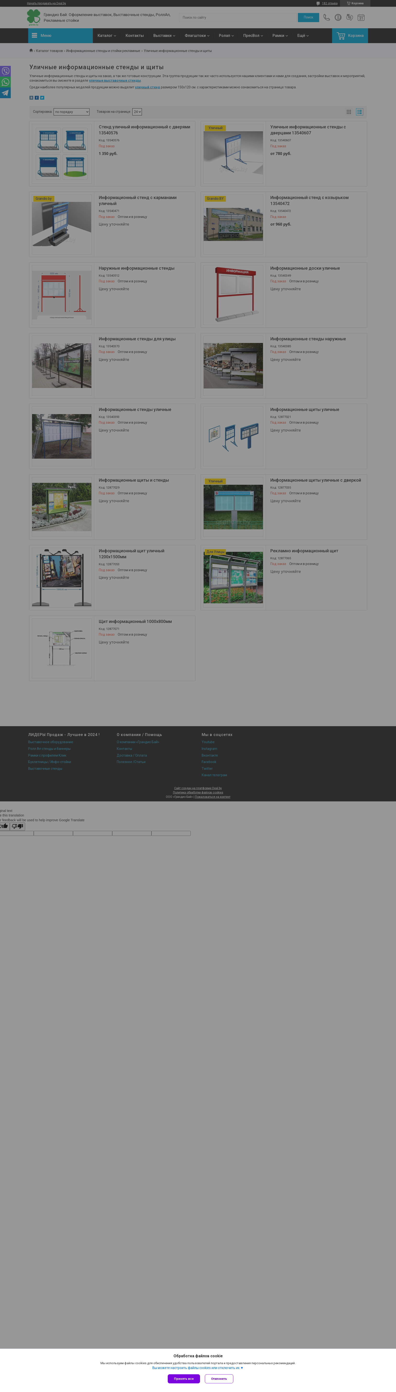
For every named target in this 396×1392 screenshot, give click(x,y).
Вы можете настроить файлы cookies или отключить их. (196, 1368)
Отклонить (219, 1379)
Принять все (184, 1379)
